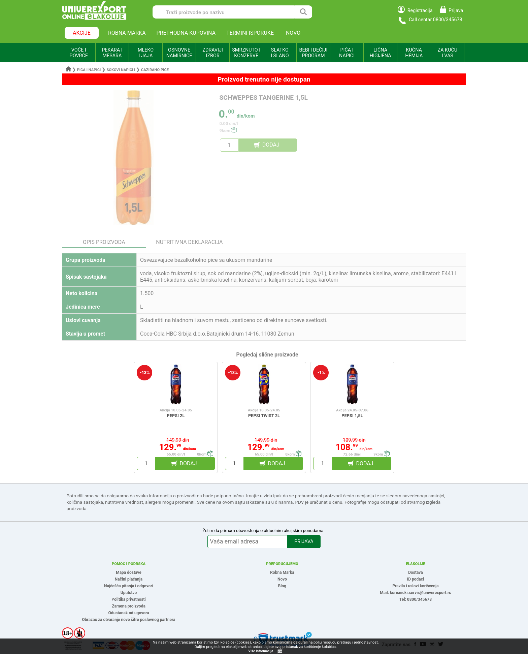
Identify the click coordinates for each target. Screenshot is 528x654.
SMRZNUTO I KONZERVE (246, 53)
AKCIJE (82, 33)
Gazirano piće (155, 70)
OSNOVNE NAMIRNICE (179, 53)
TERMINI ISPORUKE (250, 33)
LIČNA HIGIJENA (380, 53)
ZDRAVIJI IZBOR (212, 53)
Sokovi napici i (120, 70)
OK (280, 651)
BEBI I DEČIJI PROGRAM (313, 53)
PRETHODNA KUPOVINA (186, 33)
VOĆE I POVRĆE (79, 53)
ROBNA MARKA (127, 33)
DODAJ (270, 145)
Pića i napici (89, 70)
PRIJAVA (303, 541)
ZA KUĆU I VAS (447, 53)
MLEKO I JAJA (146, 53)
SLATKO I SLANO (280, 53)
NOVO (293, 33)
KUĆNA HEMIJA (414, 53)
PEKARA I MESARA (112, 53)
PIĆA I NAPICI (347, 53)
